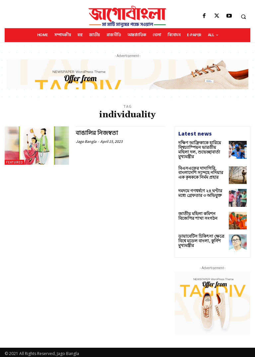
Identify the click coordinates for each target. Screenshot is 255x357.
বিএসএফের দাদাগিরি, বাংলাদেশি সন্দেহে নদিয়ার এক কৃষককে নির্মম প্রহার (201, 170)
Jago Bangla (86, 141)
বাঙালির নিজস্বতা (97, 133)
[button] (243, 16)
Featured (14, 162)
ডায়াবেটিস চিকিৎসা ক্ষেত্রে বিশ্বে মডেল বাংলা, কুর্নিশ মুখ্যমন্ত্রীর (198, 238)
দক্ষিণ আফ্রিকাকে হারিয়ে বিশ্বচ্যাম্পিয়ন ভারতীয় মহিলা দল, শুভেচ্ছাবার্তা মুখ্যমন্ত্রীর (200, 147)
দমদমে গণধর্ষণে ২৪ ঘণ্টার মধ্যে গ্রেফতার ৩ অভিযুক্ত (198, 190)
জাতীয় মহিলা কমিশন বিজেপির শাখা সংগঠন (195, 213)
